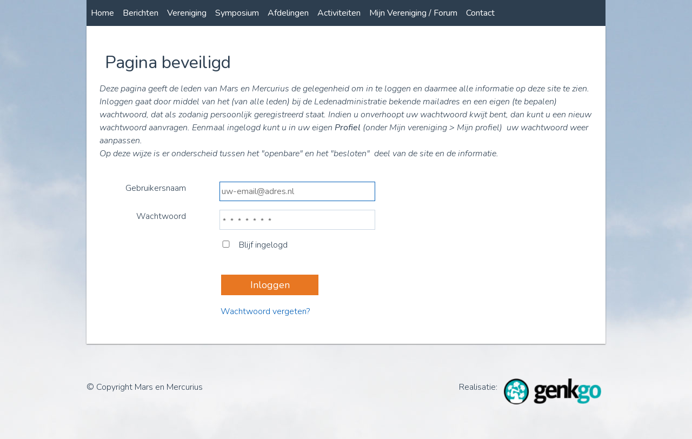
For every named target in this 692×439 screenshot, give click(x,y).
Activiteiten (339, 13)
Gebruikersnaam (155, 188)
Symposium (237, 13)
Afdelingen (288, 13)
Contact (480, 13)
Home (102, 13)
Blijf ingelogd (255, 245)
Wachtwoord (161, 216)
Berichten (140, 13)
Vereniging (187, 13)
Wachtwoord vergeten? (265, 311)
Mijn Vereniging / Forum (413, 13)
